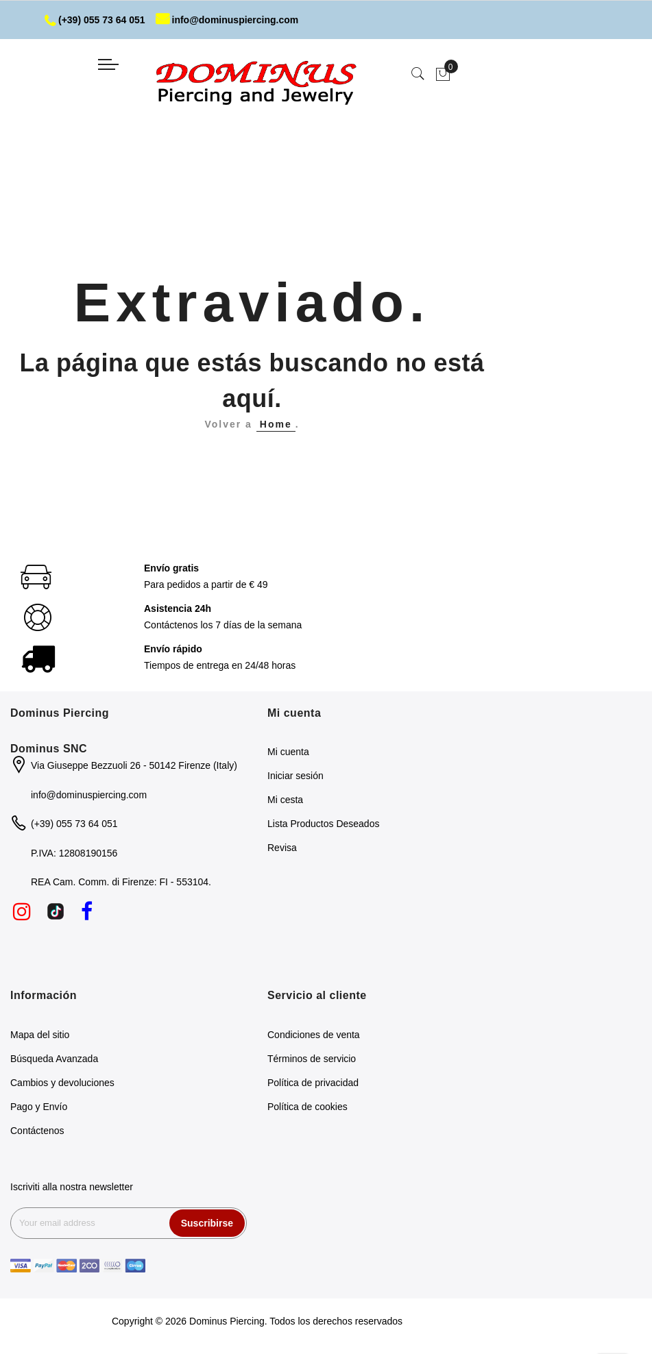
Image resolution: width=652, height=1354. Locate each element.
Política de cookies (307, 1106)
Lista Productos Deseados (323, 823)
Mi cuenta (288, 751)
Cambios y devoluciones (62, 1082)
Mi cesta (285, 799)
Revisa (282, 847)
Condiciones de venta (313, 1034)
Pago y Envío (38, 1106)
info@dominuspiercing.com (227, 19)
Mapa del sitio (39, 1034)
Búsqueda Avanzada (54, 1058)
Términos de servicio (311, 1058)
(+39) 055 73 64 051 (95, 19)
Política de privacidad (313, 1082)
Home (276, 424)
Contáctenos (37, 1130)
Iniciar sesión (295, 775)
